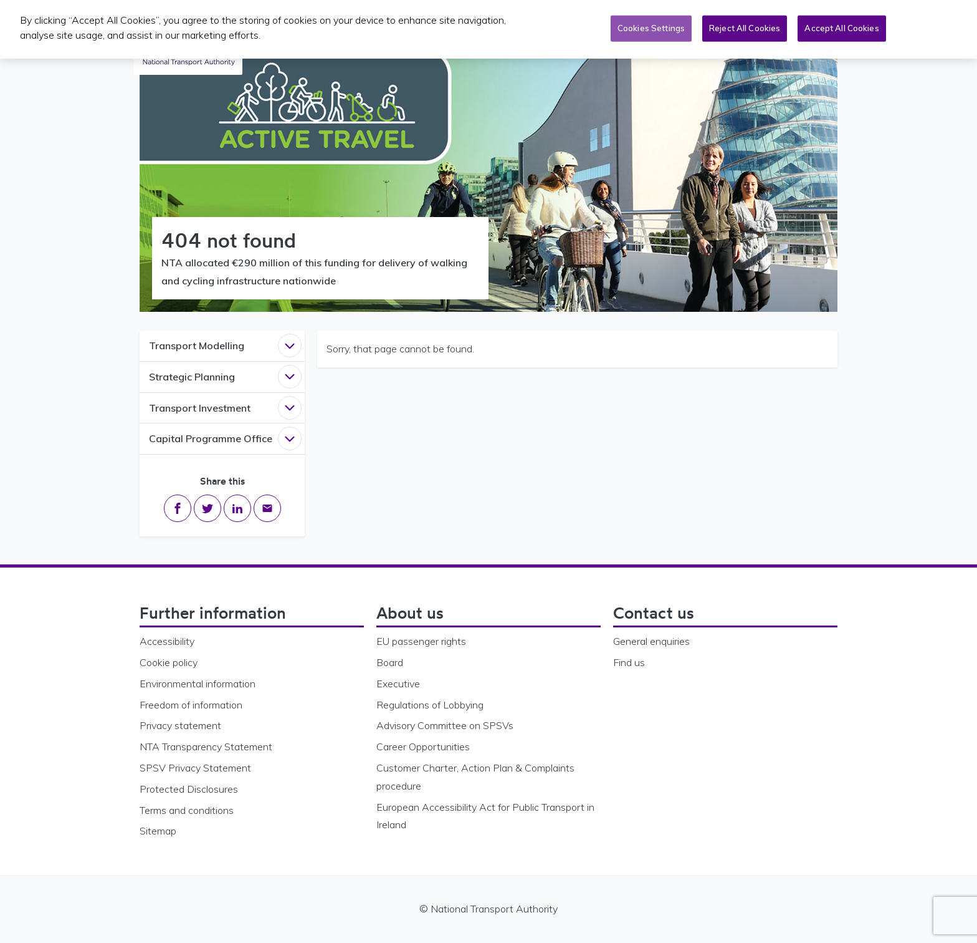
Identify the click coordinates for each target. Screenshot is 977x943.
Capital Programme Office (210, 438)
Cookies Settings (651, 26)
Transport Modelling (196, 345)
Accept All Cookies (841, 26)
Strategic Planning (192, 376)
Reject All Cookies (744, 26)
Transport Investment (199, 408)
